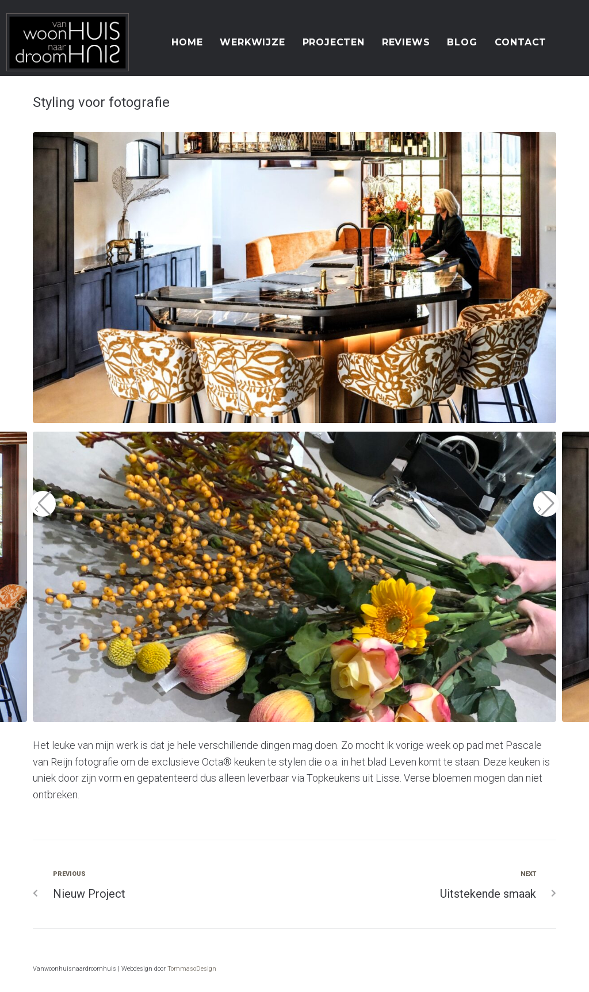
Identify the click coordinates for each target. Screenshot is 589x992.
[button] (43, 504)
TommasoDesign (191, 968)
